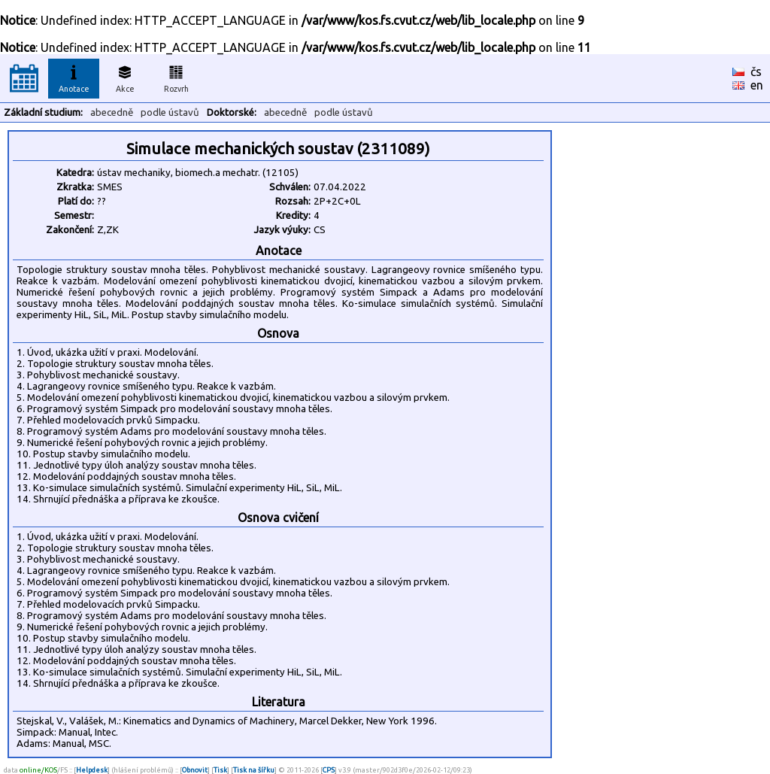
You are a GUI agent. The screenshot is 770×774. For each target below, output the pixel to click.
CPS (329, 770)
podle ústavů (170, 112)
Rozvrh (176, 76)
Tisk (220, 770)
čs (756, 71)
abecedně (111, 112)
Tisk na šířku (253, 770)
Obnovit (195, 770)
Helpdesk (92, 770)
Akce (125, 76)
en (756, 85)
